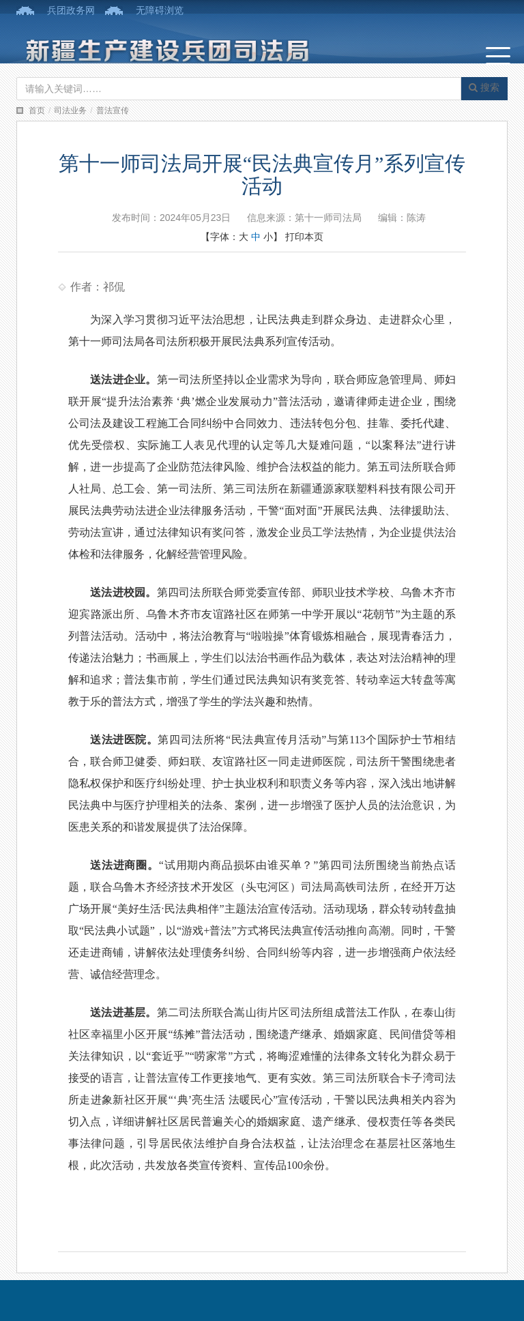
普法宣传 (112, 110)
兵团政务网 (71, 10)
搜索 (484, 87)
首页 (37, 110)
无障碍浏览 (160, 10)
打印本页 (304, 236)
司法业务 (70, 110)
